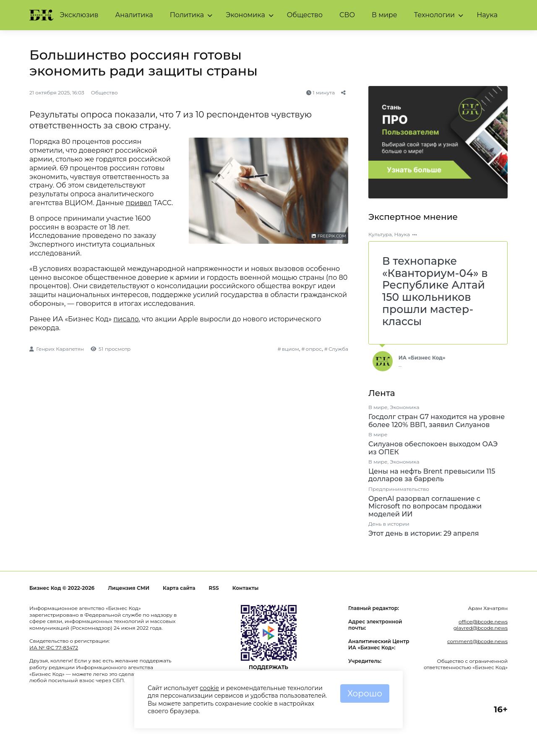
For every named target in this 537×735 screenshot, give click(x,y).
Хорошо (364, 693)
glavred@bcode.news (481, 628)
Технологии (434, 15)
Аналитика (134, 15)
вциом (290, 349)
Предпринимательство (398, 489)
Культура (380, 234)
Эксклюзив (79, 15)
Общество (305, 15)
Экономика (245, 15)
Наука (487, 15)
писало (125, 319)
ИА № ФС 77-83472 (53, 647)
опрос (314, 349)
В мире (384, 15)
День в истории (388, 524)
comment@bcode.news (477, 641)
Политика (187, 15)
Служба (338, 349)
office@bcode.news (483, 621)
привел (138, 203)
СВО (347, 15)
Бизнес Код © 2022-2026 (61, 588)
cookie (209, 688)
